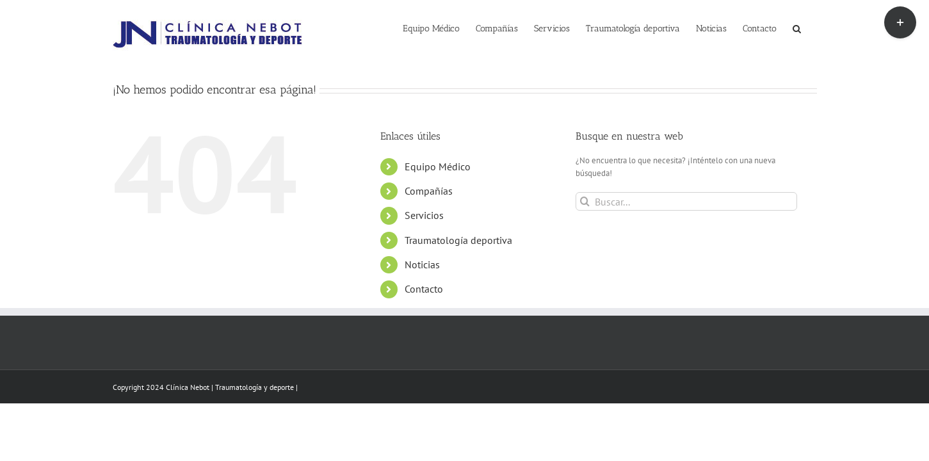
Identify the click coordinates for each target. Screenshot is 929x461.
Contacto (424, 288)
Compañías (429, 190)
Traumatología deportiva (458, 240)
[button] (813, 27)
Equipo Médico (438, 166)
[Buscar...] (687, 201)
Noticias (422, 264)
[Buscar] (585, 201)
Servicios (424, 215)
